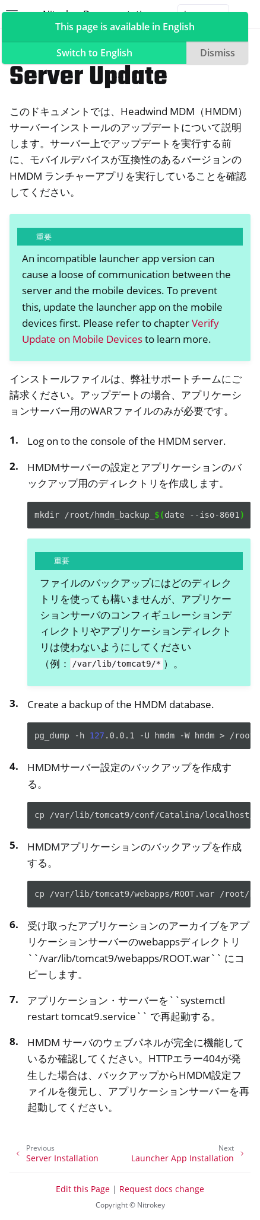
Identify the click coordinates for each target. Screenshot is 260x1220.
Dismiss (217, 52)
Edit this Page (83, 1188)
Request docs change (161, 1188)
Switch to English (94, 52)
